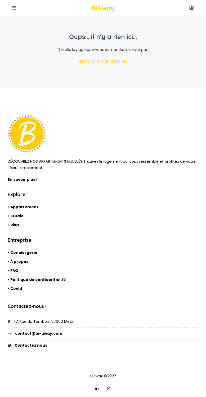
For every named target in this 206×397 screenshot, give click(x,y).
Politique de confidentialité (38, 279)
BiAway (103, 8)
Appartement (24, 207)
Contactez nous (31, 345)
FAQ (14, 270)
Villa (14, 225)
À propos (19, 261)
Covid (16, 288)
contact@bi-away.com (38, 333)
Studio (17, 216)
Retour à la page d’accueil (103, 61)
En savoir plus (22, 179)
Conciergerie (23, 252)
